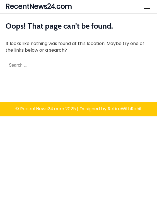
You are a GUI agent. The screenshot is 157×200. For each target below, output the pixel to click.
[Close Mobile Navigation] (146, 6)
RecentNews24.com (39, 6)
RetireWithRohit (125, 109)
